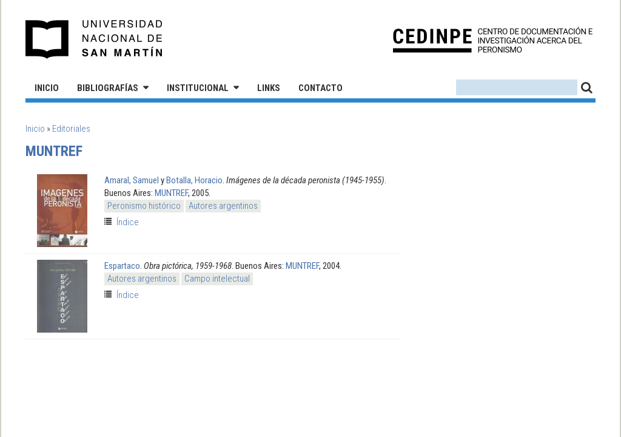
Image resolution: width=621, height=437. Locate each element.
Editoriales (71, 128)
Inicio (47, 88)
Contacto (320, 88)
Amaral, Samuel (131, 180)
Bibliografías (107, 88)
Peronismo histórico (144, 205)
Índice (127, 222)
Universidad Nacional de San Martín (94, 39)
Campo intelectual (217, 278)
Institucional (198, 88)
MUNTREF (171, 193)
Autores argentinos (223, 205)
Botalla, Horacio (194, 180)
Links (268, 88)
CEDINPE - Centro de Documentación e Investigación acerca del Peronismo (492, 40)
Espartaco (122, 265)
